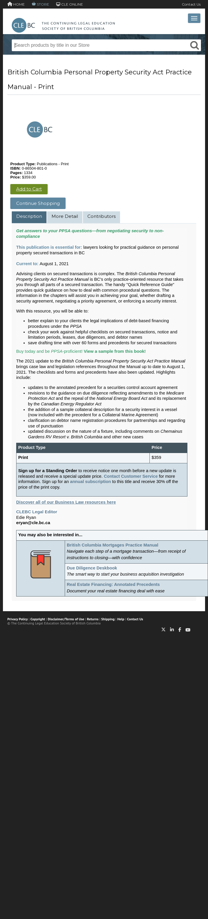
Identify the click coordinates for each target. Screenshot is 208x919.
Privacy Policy (17, 619)
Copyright (38, 619)
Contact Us (191, 4)
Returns (93, 619)
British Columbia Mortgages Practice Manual (112, 545)
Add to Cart (29, 189)
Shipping (107, 619)
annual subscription (90, 481)
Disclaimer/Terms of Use (66, 619)
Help (120, 619)
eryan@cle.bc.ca (33, 522)
